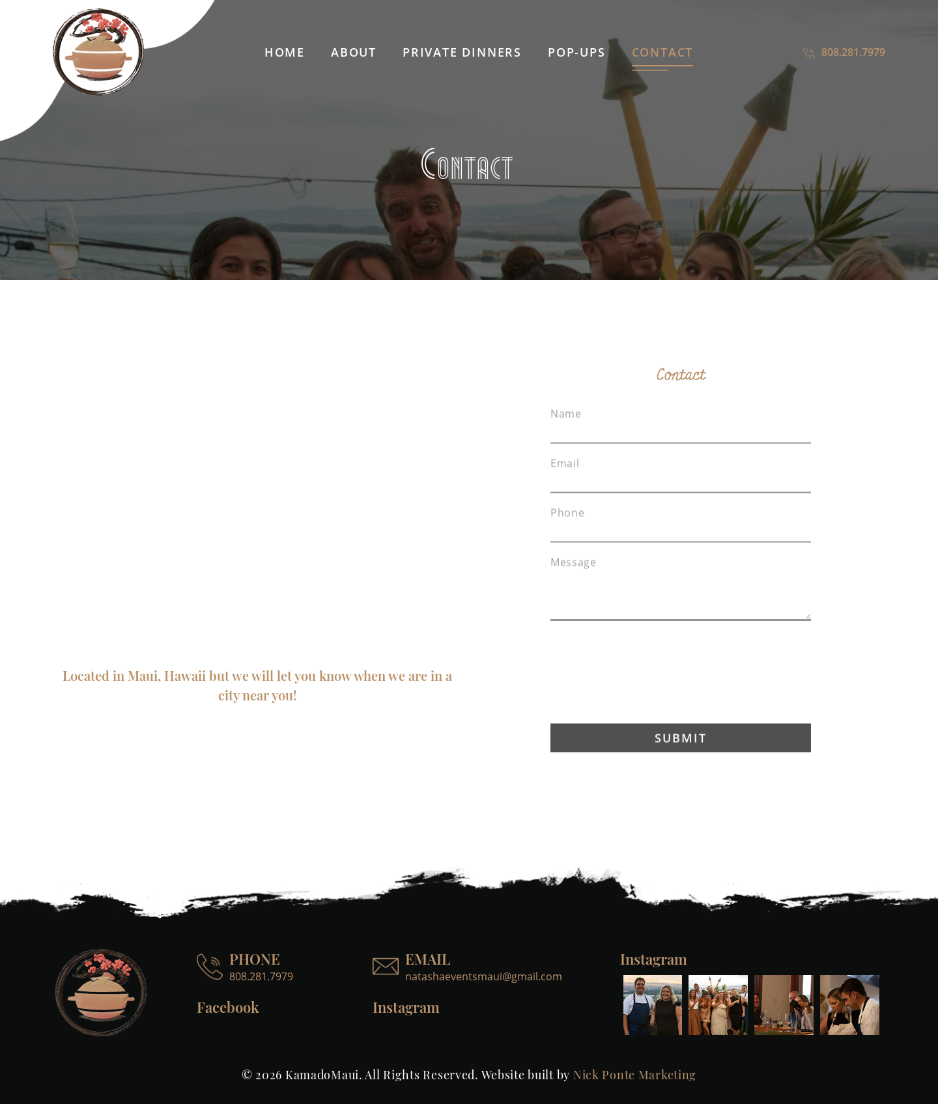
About (354, 52)
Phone (567, 535)
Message (573, 584)
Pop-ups (577, 52)
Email (564, 485)
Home (284, 52)
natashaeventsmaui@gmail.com (483, 976)
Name (566, 436)
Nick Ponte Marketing (634, 1075)
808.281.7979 (844, 52)
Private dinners (462, 52)
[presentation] (681, 694)
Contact (663, 52)
